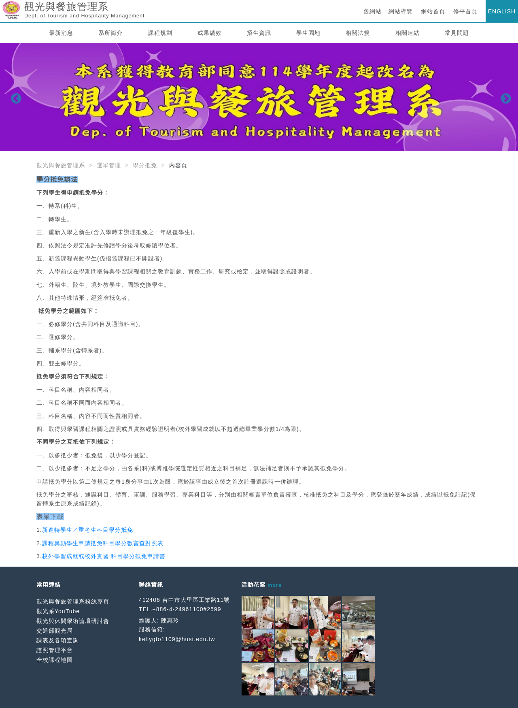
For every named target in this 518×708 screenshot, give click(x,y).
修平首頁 (465, 11)
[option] (259, 97)
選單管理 (109, 165)
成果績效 (209, 33)
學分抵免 (145, 165)
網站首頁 (433, 11)
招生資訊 (259, 33)
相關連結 (407, 33)
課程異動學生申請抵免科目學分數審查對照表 (102, 543)
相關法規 (358, 33)
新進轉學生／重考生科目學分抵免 (87, 530)
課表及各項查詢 (57, 640)
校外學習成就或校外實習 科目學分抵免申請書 (104, 556)
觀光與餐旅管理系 (60, 165)
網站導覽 (400, 11)
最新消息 (61, 33)
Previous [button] (14, 97)
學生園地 (308, 33)
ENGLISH (502, 11)
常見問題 (457, 33)
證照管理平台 (54, 650)
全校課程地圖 (54, 660)
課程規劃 (160, 33)
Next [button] (504, 97)
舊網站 (372, 11)
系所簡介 (110, 33)
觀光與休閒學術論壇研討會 (72, 621)
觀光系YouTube (58, 611)
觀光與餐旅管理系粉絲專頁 (72, 601)
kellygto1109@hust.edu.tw (177, 639)
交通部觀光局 (54, 630)
